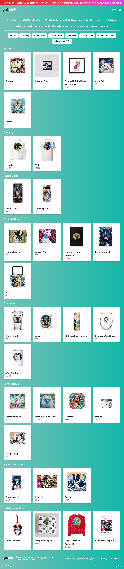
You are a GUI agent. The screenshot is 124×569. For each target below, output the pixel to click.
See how (69, 558)
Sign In (113, 9)
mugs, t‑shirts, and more (109, 2)
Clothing (25, 35)
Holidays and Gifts (62, 41)
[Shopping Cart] (120, 10)
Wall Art (13, 35)
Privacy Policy (116, 566)
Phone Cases (39, 35)
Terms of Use (104, 566)
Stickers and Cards (106, 35)
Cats (118, 558)
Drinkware (71, 35)
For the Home (87, 35)
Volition (20, 566)
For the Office (56, 35)
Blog (96, 566)
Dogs (105, 558)
